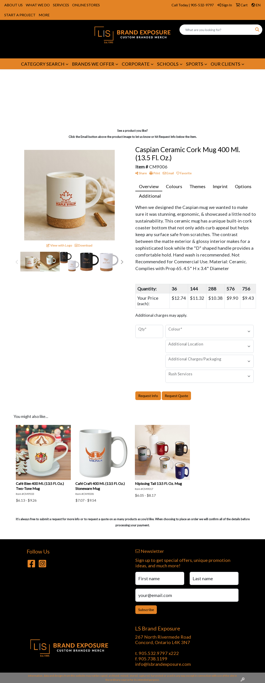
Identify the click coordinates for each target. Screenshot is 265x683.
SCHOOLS (168, 64)
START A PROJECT (20, 15)
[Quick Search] (216, 29)
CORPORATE (136, 64)
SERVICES (61, 5)
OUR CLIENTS (225, 64)
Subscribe (146, 609)
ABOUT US (13, 5)
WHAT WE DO (38, 5)
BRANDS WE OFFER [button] (93, 64)
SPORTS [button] (194, 64)
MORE (44, 15)
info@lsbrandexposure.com (163, 664)
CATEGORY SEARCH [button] (42, 64)
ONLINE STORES (86, 5)
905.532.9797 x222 (159, 653)
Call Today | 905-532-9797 (193, 5)
